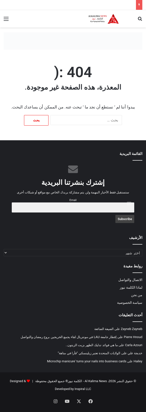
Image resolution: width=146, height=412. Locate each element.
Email (73, 200)
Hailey (138, 361)
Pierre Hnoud (133, 337)
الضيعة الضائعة (104, 329)
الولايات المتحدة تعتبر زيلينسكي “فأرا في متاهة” (89, 353)
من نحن (136, 295)
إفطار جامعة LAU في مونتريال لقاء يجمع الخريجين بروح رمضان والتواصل (69, 337)
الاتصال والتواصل (130, 280)
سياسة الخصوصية (129, 303)
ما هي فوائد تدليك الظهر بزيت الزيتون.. (92, 345)
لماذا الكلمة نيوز (131, 287)
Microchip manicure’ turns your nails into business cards (86, 361)
